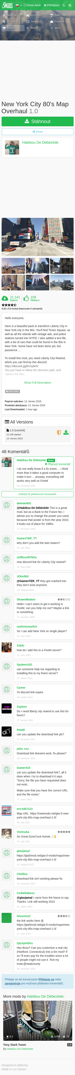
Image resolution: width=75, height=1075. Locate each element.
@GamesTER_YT (28, 581)
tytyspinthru (25, 943)
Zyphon (22, 706)
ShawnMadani (26, 599)
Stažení (14, 300)
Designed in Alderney (15, 1065)
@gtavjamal (24, 897)
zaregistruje (13, 983)
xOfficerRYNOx (27, 557)
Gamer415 (23, 767)
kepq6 (21, 729)
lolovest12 (23, 916)
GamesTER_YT (27, 538)
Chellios (22, 874)
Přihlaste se (46, 979)
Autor (51, 460)
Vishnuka (23, 832)
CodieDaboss (26, 893)
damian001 (24, 503)
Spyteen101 (24, 664)
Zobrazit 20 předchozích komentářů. (37, 494)
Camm (21, 687)
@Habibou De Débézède (33, 507)
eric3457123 (25, 808)
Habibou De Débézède (40, 143)
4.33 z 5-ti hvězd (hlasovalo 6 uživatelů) (22, 309)
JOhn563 (23, 576)
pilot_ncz (23, 748)
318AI (20, 645)
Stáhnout (37, 121)
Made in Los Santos (14, 1069)
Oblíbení (35, 300)
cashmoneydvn (27, 626)
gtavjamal (23, 851)
